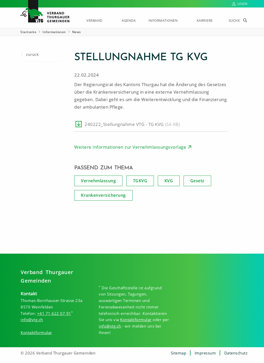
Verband (94, 20)
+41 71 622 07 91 (54, 313)
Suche (234, 20)
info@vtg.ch (32, 319)
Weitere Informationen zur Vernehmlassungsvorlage (130, 147)
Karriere (205, 20)
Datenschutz (236, 353)
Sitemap (178, 353)
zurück (32, 54)
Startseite (28, 32)
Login (242, 4)
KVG (168, 181)
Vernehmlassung (98, 181)
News (76, 32)
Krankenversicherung (103, 195)
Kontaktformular (36, 332)
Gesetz (197, 181)
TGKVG (140, 181)
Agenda (129, 20)
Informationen (163, 20)
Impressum (205, 353)
